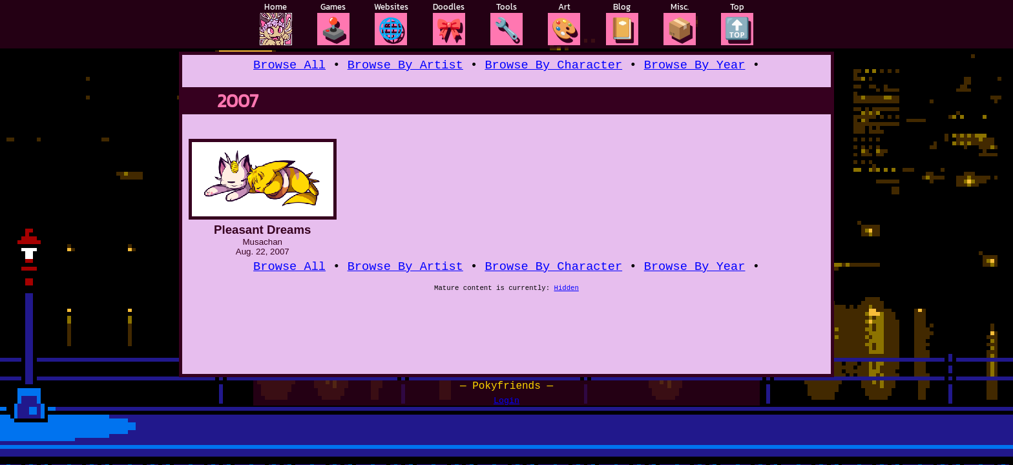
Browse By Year (695, 66)
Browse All (289, 66)
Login (506, 405)
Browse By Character (553, 66)
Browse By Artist (405, 66)
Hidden (566, 292)
